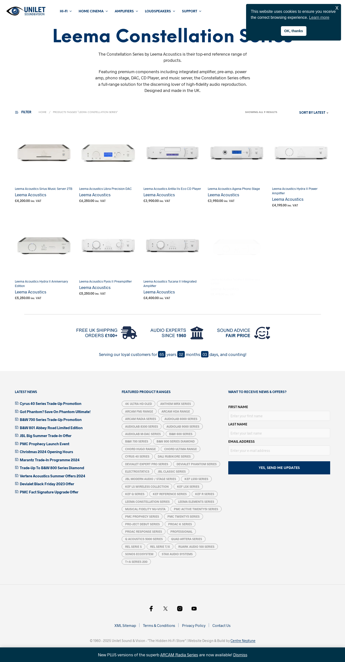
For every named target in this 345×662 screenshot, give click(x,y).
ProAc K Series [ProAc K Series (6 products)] (180, 524)
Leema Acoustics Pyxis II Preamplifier (105, 280)
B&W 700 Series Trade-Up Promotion (51, 419)
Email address (241, 441)
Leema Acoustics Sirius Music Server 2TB (43, 189)
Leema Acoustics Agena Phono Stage (234, 187)
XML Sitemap (125, 625)
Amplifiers (124, 11)
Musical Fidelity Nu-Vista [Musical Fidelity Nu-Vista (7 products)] (145, 509)
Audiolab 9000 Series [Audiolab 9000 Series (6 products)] (182, 426)
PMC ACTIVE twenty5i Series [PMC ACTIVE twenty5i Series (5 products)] (196, 509)
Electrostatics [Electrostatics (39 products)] (137, 471)
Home (42, 112)
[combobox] (305, 113)
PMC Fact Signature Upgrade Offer (49, 492)
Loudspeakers (158, 11)
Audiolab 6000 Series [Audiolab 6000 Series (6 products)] (180, 418)
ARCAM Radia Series (179, 654)
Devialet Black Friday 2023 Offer (47, 484)
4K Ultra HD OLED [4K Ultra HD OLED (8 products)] (138, 403)
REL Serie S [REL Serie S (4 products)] (133, 546)
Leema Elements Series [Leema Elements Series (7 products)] (196, 501)
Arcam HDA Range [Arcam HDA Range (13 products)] (175, 411)
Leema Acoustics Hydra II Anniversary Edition (41, 283)
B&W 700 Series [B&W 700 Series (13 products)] (136, 441)
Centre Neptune (242, 641)
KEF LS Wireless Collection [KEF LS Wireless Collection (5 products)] (147, 486)
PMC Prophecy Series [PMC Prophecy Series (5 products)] (142, 516)
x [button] (337, 7)
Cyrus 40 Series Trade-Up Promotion (50, 403)
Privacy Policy (194, 625)
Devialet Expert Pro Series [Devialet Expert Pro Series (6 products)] (146, 464)
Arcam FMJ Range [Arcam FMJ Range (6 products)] (139, 411)
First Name (238, 407)
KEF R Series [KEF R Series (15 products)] (204, 494)
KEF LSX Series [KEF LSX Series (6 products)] (188, 486)
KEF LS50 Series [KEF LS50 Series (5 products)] (196, 479)
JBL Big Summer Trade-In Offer (45, 435)
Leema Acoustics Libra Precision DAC (105, 189)
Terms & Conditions (159, 625)
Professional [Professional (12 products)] (181, 531)
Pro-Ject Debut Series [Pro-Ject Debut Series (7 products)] (142, 524)
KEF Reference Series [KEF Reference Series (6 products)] (170, 494)
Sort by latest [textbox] (312, 112)
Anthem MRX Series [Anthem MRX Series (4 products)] (175, 403)
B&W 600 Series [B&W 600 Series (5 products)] (180, 434)
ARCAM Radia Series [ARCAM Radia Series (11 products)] (140, 418)
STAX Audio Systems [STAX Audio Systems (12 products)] (177, 554)
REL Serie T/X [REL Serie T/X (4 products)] (160, 546)
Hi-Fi (64, 11)
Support (189, 11)
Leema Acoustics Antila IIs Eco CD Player (172, 189)
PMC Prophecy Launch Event (44, 443)
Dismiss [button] (240, 654)
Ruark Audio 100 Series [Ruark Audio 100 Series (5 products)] (196, 546)
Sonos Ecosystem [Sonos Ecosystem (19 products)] (139, 554)
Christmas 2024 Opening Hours (46, 451)
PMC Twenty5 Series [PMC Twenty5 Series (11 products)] (183, 516)
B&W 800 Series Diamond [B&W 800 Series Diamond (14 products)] (176, 441)
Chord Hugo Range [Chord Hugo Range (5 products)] (140, 449)
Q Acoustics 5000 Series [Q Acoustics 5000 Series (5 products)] (144, 539)
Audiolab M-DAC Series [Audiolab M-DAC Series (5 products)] (143, 434)
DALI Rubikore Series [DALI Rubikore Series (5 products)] (174, 456)
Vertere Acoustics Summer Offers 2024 (52, 476)
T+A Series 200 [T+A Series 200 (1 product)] (136, 561)
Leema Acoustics (30, 194)
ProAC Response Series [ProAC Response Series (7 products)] (143, 531)
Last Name (237, 424)
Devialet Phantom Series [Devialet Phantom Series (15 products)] (197, 464)
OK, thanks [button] (293, 31)
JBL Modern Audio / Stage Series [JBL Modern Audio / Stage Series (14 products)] (150, 479)
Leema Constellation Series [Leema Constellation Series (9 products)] (147, 501)
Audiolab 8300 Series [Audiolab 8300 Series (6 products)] (141, 426)
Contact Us (221, 625)
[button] (26, 112)
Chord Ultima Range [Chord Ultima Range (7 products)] (180, 449)
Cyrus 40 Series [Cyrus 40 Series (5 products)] (137, 456)
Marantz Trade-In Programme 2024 (50, 460)
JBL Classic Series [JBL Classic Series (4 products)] (172, 471)
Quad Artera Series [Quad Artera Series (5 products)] (186, 539)
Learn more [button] (319, 17)
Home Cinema (91, 11)
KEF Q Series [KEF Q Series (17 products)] (134, 494)
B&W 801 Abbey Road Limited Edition (51, 427)
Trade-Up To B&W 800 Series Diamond (52, 467)
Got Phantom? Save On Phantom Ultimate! (55, 411)
